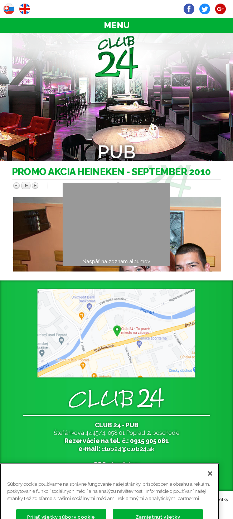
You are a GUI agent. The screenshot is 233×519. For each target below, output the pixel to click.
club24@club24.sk (128, 448)
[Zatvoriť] (210, 481)
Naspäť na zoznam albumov (116, 261)
